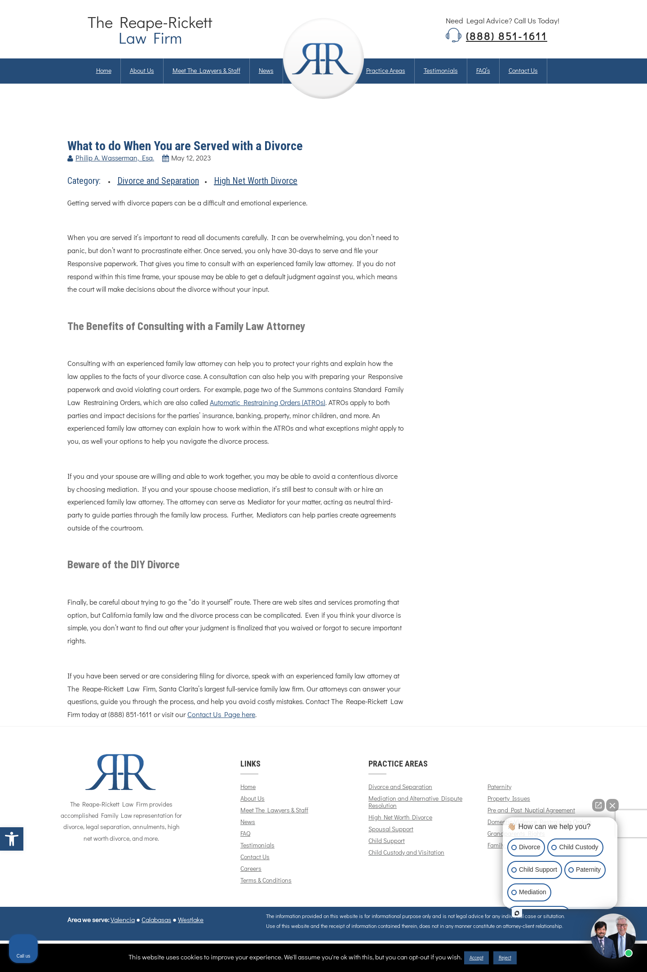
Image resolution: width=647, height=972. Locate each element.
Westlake (191, 920)
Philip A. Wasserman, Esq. (114, 158)
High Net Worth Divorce (255, 180)
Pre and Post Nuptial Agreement (531, 810)
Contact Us (255, 857)
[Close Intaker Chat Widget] (612, 805)
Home (103, 71)
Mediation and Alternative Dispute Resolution (415, 802)
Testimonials (441, 71)
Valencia (123, 920)
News (266, 71)
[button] (11, 839)
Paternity (499, 787)
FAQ (245, 834)
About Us (252, 799)
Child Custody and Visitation (406, 853)
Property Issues (508, 799)
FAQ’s (483, 71)
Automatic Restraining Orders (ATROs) (267, 402)
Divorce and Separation (158, 180)
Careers (250, 869)
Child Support (386, 841)
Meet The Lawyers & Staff (206, 71)
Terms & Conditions (266, 881)
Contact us (523, 71)
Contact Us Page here (221, 714)
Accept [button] (476, 957)
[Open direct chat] (598, 805)
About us (142, 71)
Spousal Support (390, 829)
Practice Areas (385, 71)
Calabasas (156, 920)
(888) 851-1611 (506, 37)
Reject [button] (505, 957)
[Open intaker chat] (517, 913)
